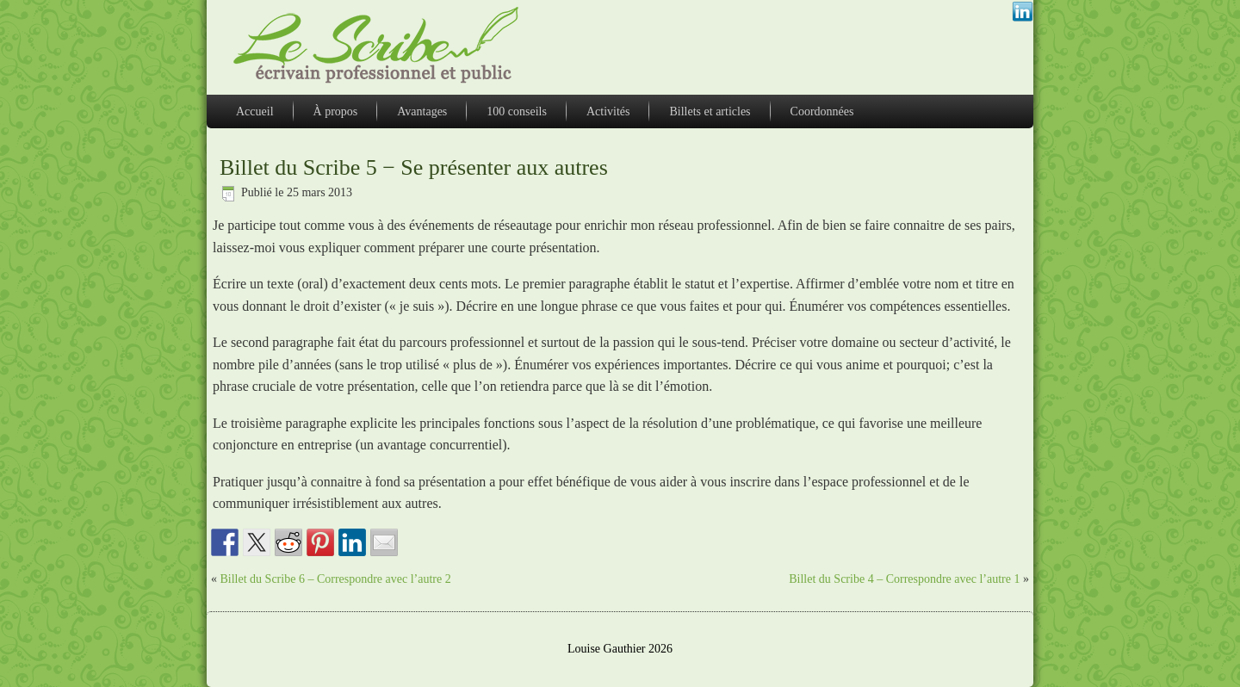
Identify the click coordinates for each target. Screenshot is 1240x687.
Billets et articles (709, 111)
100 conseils (517, 111)
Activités (608, 111)
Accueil (255, 111)
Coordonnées (822, 111)
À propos (335, 111)
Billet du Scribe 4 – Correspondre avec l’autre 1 (904, 578)
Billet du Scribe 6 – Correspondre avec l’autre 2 (335, 578)
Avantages (422, 111)
